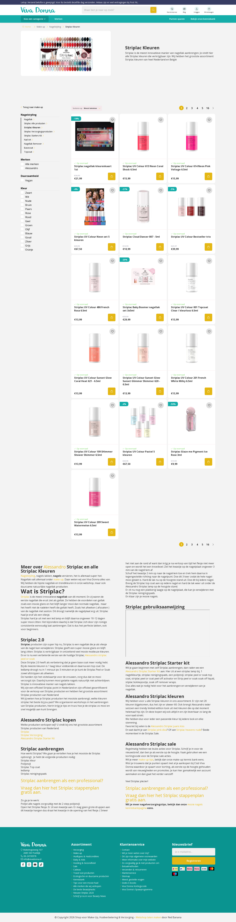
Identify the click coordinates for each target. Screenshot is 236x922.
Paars (28, 209)
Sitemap (126, 876)
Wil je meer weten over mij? (135, 853)
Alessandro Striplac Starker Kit (143, 671)
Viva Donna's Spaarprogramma (137, 889)
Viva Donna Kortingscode (134, 886)
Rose (28, 213)
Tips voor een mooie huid (85, 882)
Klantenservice (129, 872)
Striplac (25, 596)
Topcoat (28, 151)
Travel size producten (83, 872)
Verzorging (78, 849)
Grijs (27, 245)
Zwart (28, 192)
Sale (75, 866)
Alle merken (32, 164)
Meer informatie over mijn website (139, 859)
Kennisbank (78, 879)
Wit (27, 197)
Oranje (29, 249)
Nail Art (27, 139)
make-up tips (146, 759)
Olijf (27, 229)
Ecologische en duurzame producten (91, 876)
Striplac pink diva (157, 729)
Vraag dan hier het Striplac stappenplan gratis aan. (60, 790)
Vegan (29, 180)
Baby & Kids (79, 859)
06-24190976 (30, 856)
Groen (28, 225)
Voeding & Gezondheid (84, 863)
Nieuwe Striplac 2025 (83, 892)
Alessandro (31, 168)
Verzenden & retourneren (134, 869)
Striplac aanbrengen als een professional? (62, 780)
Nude (28, 201)
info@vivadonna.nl (32, 859)
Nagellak (28, 119)
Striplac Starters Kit (33, 135)
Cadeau (77, 869)
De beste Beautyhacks (84, 889)
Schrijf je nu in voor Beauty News (89, 896)
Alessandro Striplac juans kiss (167, 726)
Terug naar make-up (33, 107)
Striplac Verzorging (32, 735)
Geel (27, 221)
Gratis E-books (129, 882)
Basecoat (28, 147)
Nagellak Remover (33, 143)
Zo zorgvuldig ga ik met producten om (140, 863)
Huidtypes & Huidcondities (86, 856)
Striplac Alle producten (34, 123)
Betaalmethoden (130, 866)
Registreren (194, 860)
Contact (126, 849)
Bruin (28, 205)
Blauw (28, 233)
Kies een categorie (33, 18)
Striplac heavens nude (188, 729)
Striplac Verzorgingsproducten (38, 131)
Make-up (77, 853)
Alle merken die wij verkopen (87, 886)
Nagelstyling (28, 575)
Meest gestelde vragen (133, 879)
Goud (28, 237)
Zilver (28, 241)
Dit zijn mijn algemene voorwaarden (139, 856)
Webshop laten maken (148, 917)
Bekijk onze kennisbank (203, 18)
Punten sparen (177, 18)
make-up (58, 579)
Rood (28, 217)
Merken (58, 18)
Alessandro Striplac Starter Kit (38, 738)
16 (207, 108)
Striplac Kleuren (32, 127)
